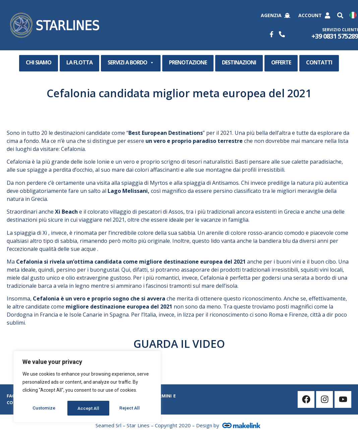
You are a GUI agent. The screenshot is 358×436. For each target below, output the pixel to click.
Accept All (131, 408)
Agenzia (271, 15)
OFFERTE (281, 62)
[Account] (327, 15)
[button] (340, 15)
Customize (44, 408)
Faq (11, 396)
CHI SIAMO (38, 62)
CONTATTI (319, 62)
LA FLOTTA (79, 62)
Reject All (88, 408)
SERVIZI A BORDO (131, 62)
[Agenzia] (287, 15)
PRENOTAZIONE (188, 62)
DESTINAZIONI (239, 62)
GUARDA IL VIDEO (179, 343)
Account (310, 15)
